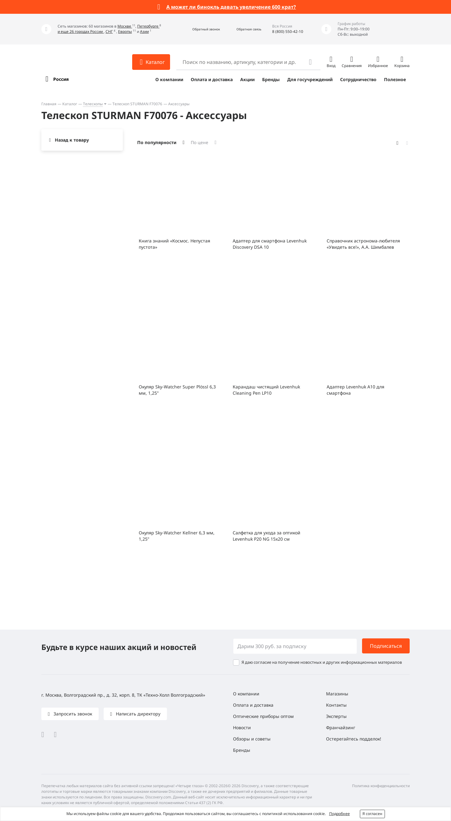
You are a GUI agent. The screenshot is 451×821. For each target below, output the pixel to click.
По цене (199, 142)
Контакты (336, 705)
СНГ (109, 31)
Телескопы (93, 104)
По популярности (156, 142)
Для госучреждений (310, 79)
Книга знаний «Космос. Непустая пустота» (174, 244)
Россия (61, 79)
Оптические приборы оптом (263, 716)
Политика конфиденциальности (381, 785)
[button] (199, 29)
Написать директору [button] (137, 714)
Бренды (271, 79)
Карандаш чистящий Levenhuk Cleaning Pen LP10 (266, 390)
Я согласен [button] (372, 813)
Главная (48, 104)
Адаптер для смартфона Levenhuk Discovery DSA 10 (270, 244)
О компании (169, 79)
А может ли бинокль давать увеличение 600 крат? (231, 6)
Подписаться (386, 645)
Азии (144, 31)
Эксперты (336, 716)
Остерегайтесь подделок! (353, 739)
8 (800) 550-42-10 (287, 31)
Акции (247, 79)
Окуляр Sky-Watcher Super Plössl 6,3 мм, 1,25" (177, 390)
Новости (242, 727)
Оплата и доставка (212, 79)
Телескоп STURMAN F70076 (137, 104)
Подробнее (339, 813)
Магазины (337, 694)
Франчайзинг (340, 727)
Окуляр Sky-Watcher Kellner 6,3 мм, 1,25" (177, 536)
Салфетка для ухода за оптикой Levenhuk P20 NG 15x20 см (266, 536)
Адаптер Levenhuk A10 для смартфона (355, 390)
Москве (124, 26)
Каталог (69, 104)
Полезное (395, 79)
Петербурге (148, 26)
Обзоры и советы (252, 739)
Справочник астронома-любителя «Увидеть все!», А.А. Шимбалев (363, 244)
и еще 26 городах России (81, 31)
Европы (125, 31)
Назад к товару (72, 140)
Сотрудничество (358, 79)
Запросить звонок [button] (72, 714)
